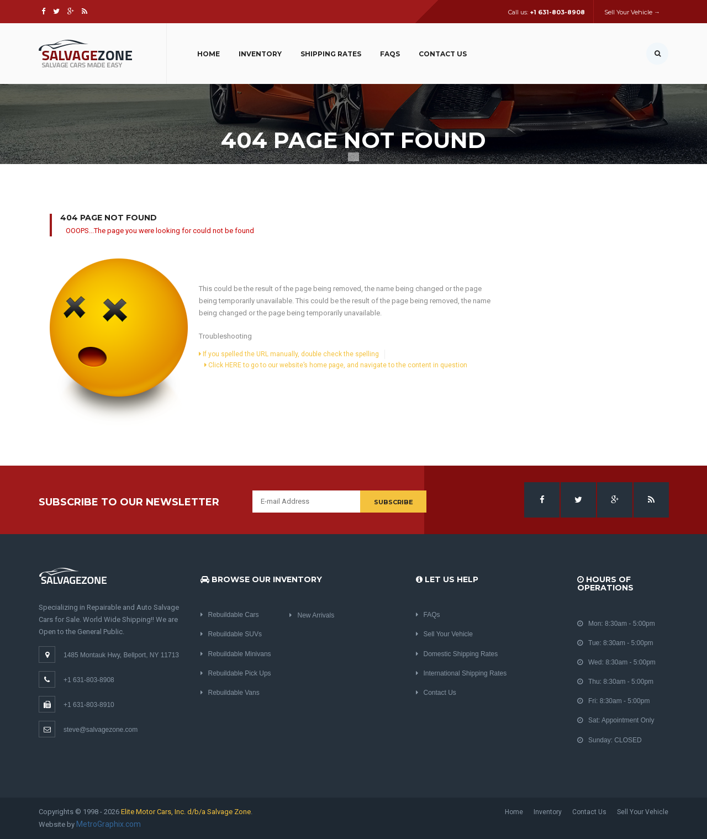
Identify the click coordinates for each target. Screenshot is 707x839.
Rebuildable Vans (230, 692)
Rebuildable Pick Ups (236, 673)
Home (208, 54)
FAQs (390, 54)
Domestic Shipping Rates (457, 654)
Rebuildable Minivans (236, 654)
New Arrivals (311, 615)
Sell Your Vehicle (444, 634)
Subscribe (393, 502)
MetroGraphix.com (108, 824)
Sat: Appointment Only (615, 720)
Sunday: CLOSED (609, 740)
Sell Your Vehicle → (632, 12)
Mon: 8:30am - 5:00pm (616, 623)
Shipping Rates (330, 54)
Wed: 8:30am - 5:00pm (616, 662)
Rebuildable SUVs (231, 634)
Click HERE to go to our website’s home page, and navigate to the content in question (335, 365)
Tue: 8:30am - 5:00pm (615, 643)
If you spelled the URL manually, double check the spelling (289, 354)
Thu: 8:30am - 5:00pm (615, 681)
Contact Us (443, 54)
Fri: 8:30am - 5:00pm (613, 701)
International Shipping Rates (461, 673)
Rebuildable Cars (230, 615)
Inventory (260, 54)
